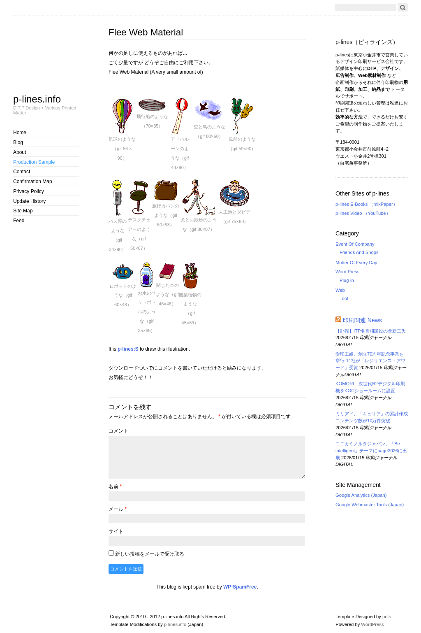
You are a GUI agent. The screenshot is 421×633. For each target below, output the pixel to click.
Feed (18, 220)
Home (19, 132)
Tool (344, 298)
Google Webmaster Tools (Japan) (369, 504)
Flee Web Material (146, 32)
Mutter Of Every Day (356, 262)
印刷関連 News (362, 320)
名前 (115, 486)
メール (118, 509)
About (19, 152)
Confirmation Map (32, 181)
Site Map (22, 211)
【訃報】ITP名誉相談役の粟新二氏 (372, 330)
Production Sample (34, 162)
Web (340, 290)
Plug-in (347, 280)
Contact (21, 172)
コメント (118, 431)
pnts (386, 616)
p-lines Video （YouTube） (363, 213)
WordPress (372, 624)
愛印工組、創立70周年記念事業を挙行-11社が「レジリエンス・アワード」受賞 (370, 360)
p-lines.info (37, 98)
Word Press (347, 271)
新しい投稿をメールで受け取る (149, 554)
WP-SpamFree (240, 587)
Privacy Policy (28, 191)
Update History (29, 201)
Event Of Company (355, 244)
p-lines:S (128, 349)
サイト (116, 531)
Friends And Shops (359, 252)
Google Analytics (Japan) (360, 495)
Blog (18, 142)
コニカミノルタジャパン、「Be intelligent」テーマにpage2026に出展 (371, 450)
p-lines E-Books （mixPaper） (366, 204)
